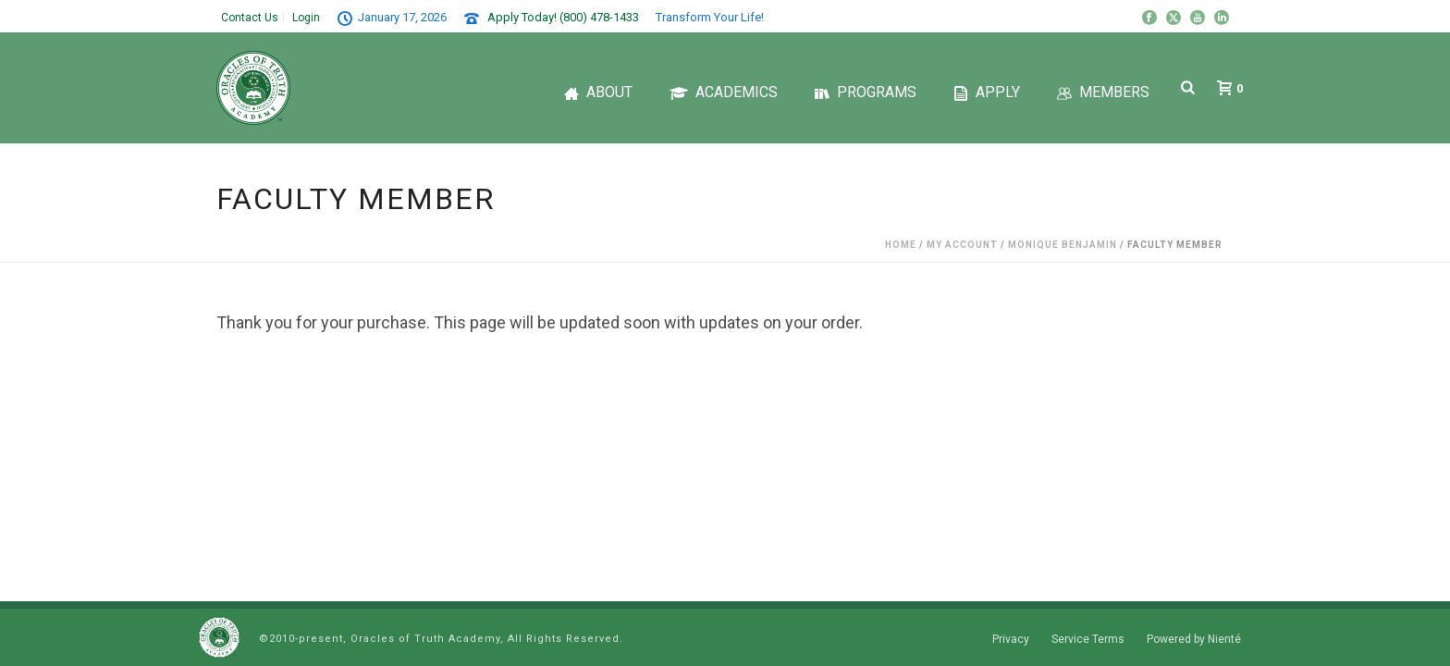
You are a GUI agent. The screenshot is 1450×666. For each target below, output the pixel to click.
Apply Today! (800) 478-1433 (563, 17)
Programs (865, 92)
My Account (962, 245)
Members (1103, 92)
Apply (986, 92)
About (598, 92)
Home (900, 245)
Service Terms (1087, 639)
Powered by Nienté (1194, 639)
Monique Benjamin (1062, 245)
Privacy (1010, 639)
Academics (724, 92)
